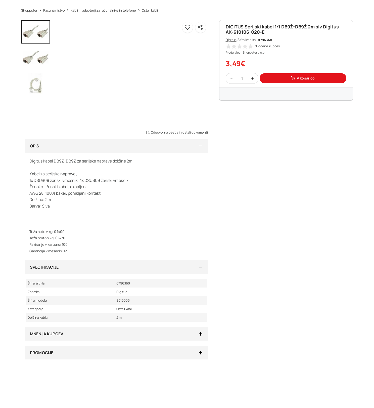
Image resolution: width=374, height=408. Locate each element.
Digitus (231, 39)
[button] (187, 27)
